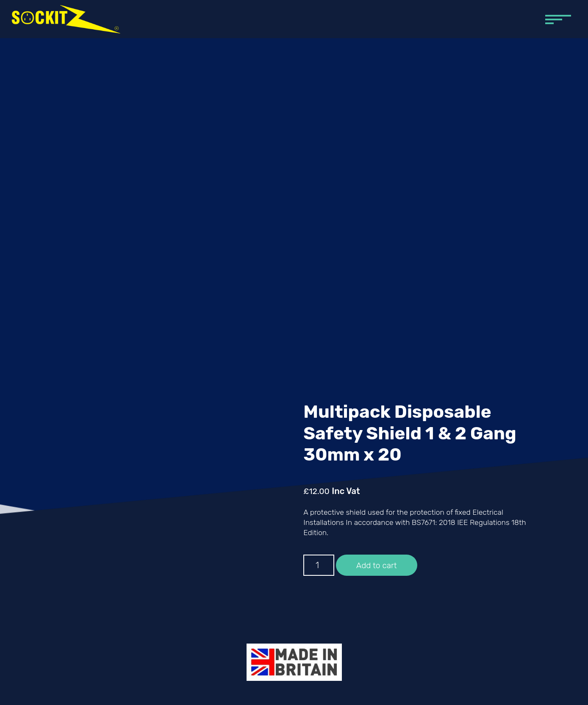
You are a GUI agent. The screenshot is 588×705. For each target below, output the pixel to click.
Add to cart (376, 565)
